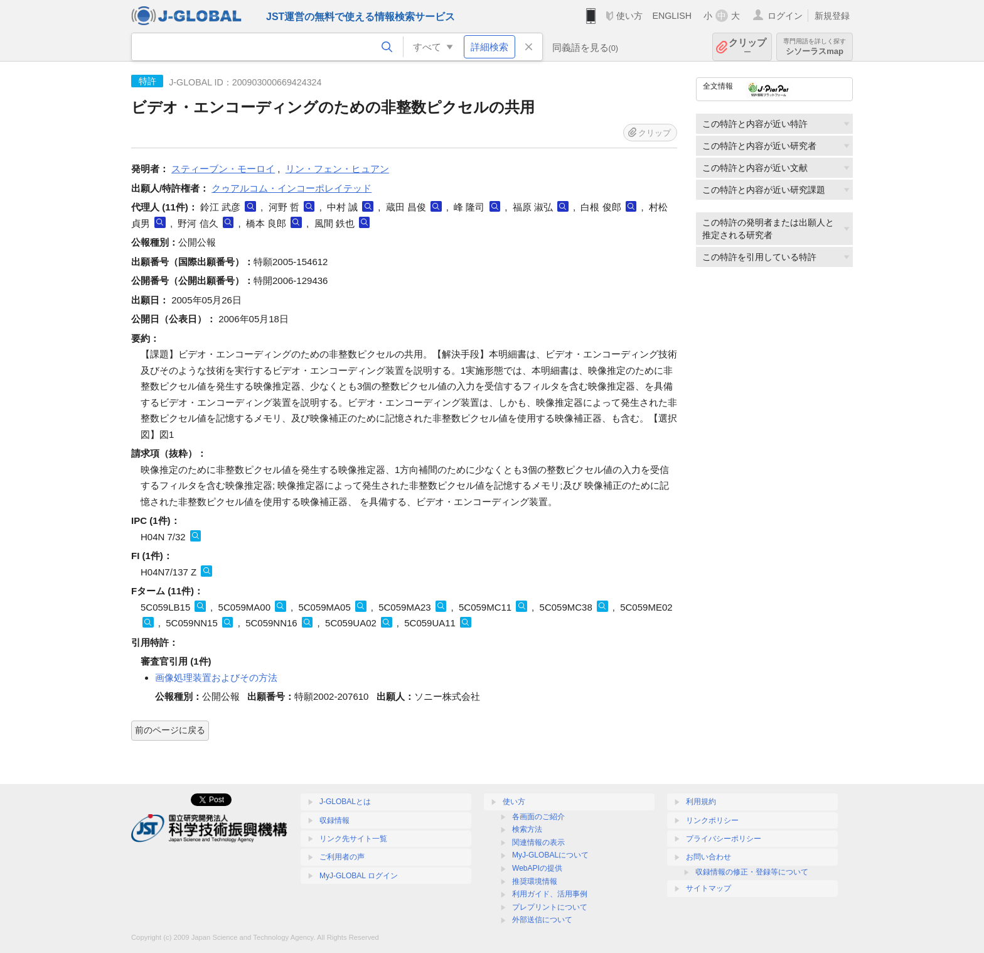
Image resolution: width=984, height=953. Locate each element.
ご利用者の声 (342, 856)
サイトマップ (708, 888)
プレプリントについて (549, 907)
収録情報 (334, 820)
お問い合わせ (708, 856)
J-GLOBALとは (345, 801)
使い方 (629, 16)
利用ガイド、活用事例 (549, 894)
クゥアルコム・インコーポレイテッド (291, 188)
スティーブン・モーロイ (223, 168)
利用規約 (701, 801)
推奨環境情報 (534, 881)
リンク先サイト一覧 (353, 838)
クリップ (747, 47)
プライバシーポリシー (723, 838)
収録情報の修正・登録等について (751, 872)
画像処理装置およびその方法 (216, 677)
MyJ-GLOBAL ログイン (358, 875)
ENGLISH (672, 16)
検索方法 (527, 829)
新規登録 (832, 16)
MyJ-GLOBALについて (550, 855)
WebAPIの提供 (537, 868)
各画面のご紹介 (538, 816)
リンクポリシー (712, 820)
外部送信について (542, 919)
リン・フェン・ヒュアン (337, 168)
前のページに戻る (170, 730)
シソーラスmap (814, 47)
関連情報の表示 (538, 842)
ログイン (785, 16)
